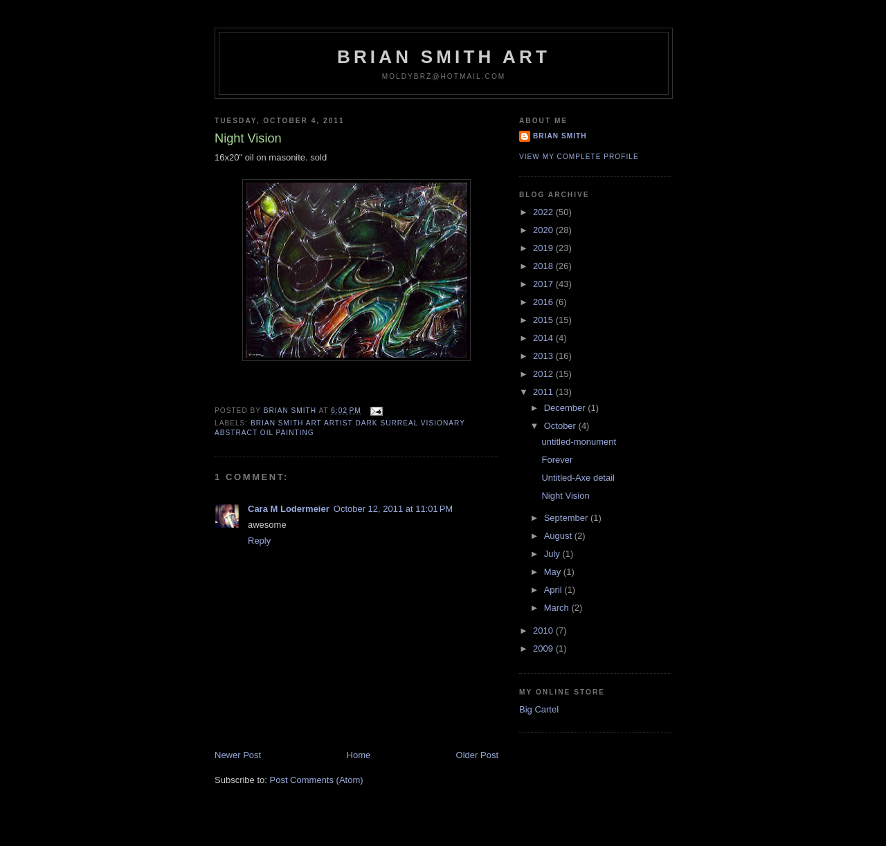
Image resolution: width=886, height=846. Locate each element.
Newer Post (238, 755)
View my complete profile (579, 156)
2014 (544, 338)
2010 (544, 630)
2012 (544, 374)
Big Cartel (539, 709)
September (567, 518)
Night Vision (565, 495)
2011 (544, 392)
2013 (544, 356)
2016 (544, 302)
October (561, 426)
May (553, 572)
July (553, 554)
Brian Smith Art (443, 56)
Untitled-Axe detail (578, 477)
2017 (544, 284)
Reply (259, 540)
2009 (544, 648)
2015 (544, 320)
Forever (556, 459)
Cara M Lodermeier (288, 509)
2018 (544, 266)
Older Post (477, 755)
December (566, 408)
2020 (544, 230)
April (554, 590)
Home (359, 755)
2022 (544, 212)
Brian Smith (560, 136)
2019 (544, 248)
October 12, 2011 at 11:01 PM (393, 509)
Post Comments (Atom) (316, 780)
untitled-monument (578, 441)
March (558, 608)
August (559, 536)
